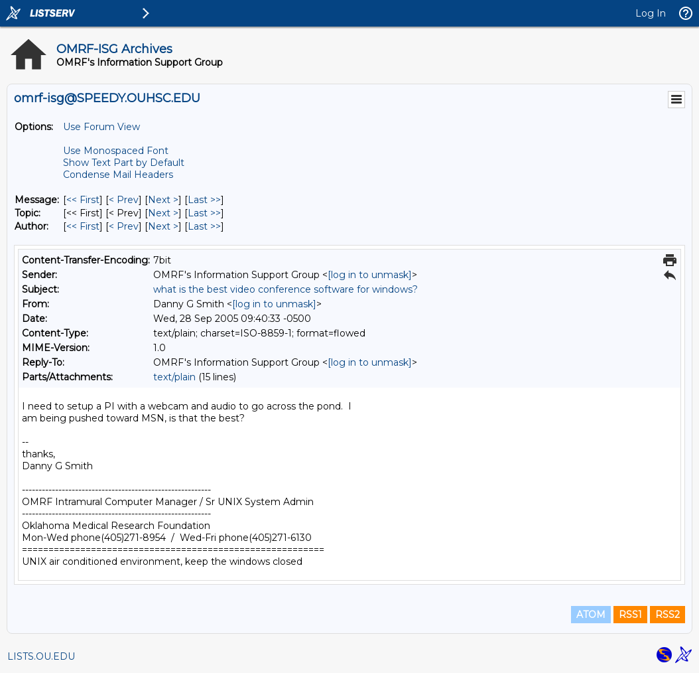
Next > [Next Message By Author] (163, 226)
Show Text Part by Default (123, 163)
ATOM (590, 615)
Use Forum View (101, 127)
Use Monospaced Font (115, 151)
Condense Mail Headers (118, 175)
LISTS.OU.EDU (41, 656)
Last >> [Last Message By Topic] (204, 213)
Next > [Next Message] (163, 200)
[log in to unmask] (370, 275)
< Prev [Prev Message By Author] (124, 226)
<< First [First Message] (82, 200)
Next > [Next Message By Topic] (163, 213)
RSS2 (667, 615)
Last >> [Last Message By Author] (204, 226)
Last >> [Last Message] (204, 200)
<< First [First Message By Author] (82, 226)
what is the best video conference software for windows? (285, 289)
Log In (650, 13)
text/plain (174, 377)
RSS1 (630, 615)
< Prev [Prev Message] (124, 200)
